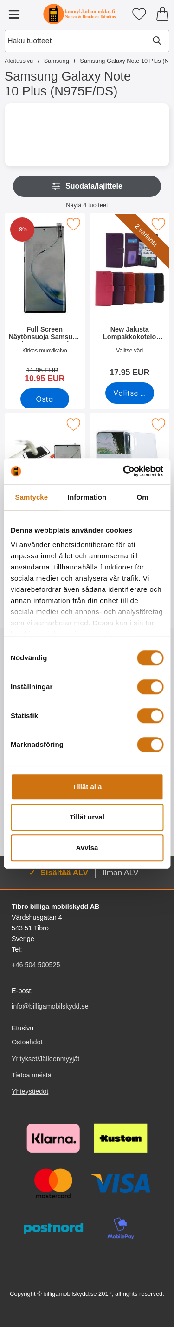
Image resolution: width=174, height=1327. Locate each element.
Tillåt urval (87, 817)
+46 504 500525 (36, 964)
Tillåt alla (87, 787)
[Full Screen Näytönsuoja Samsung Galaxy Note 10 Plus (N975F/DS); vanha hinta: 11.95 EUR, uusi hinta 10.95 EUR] (45, 301)
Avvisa (87, 848)
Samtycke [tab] (31, 497)
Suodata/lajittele (87, 186)
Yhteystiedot (30, 1091)
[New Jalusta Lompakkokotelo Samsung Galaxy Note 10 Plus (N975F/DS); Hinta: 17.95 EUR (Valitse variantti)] (129, 298)
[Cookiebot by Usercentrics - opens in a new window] (123, 471)
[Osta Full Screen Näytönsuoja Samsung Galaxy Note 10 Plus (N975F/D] (44, 399)
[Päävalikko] (14, 14)
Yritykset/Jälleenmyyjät (45, 1059)
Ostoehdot (27, 1042)
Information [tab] (87, 497)
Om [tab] (142, 497)
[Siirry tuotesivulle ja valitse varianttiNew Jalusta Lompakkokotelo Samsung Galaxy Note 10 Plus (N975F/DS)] (129, 393)
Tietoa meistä (32, 1075)
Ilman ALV (120, 872)
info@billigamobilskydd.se (50, 1006)
